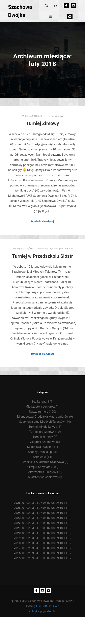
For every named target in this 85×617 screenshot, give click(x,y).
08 (53, 508)
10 (61, 508)
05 (40, 508)
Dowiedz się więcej (42, 221)
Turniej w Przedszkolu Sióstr (42, 256)
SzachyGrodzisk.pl (40, 452)
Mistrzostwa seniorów (40, 406)
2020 (17, 533)
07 (49, 513)
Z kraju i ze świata (39, 467)
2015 (17, 558)
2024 (17, 513)
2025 (17, 508)
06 (44, 508)
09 (57, 508)
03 (32, 508)
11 (65, 508)
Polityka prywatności (42, 611)
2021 (17, 528)
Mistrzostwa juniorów (41, 472)
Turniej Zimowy (42, 123)
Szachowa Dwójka (20, 11)
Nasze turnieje (38, 411)
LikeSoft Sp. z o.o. (48, 606)
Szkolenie (39, 457)
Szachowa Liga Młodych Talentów (55, 248)
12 (69, 508)
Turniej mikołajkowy (42, 427)
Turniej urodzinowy (41, 432)
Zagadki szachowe (42, 442)
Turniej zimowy (55, 116)
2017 (17, 548)
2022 (17, 523)
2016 (17, 553)
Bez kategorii (40, 401)
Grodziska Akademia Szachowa (43, 462)
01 (24, 503)
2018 (17, 543)
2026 (17, 503)
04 (36, 503)
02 (28, 508)
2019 (17, 538)
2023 (17, 518)
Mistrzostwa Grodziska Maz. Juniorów (42, 416)
